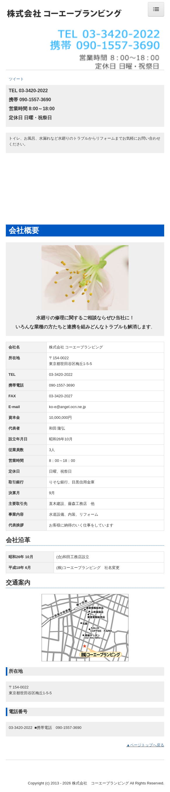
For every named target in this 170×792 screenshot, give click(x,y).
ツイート (16, 79)
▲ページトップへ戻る (145, 745)
